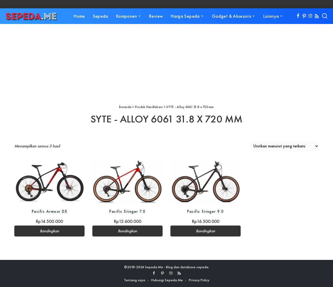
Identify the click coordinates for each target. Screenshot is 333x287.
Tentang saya (134, 280)
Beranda (125, 107)
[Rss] (317, 16)
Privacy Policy (199, 280)
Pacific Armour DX (49, 211)
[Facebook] (298, 16)
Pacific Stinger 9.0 (205, 211)
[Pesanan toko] (284, 146)
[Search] (325, 16)
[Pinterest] (304, 16)
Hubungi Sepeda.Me (167, 280)
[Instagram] (310, 16)
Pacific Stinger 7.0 (127, 211)
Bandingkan (49, 231)
